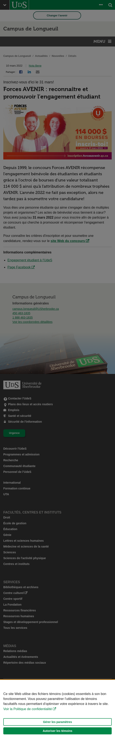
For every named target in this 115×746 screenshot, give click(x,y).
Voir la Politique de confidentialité (27, 709)
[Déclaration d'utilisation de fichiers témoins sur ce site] (57, 713)
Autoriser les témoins (57, 731)
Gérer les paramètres (57, 722)
